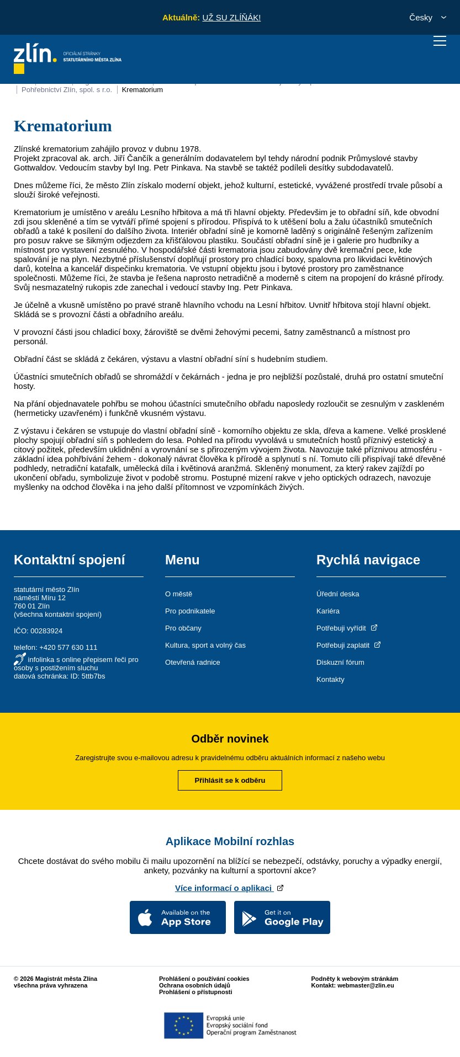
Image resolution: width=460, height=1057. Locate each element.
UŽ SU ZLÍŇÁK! (231, 17)
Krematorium (142, 90)
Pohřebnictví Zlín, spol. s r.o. (67, 90)
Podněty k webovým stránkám (355, 978)
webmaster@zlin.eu (365, 985)
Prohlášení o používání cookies (204, 978)
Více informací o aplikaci (230, 888)
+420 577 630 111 (68, 647)
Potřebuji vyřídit (347, 628)
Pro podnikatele (190, 611)
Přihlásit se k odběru (230, 780)
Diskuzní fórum (340, 662)
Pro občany (183, 628)
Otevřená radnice (192, 662)
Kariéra (328, 611)
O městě (178, 594)
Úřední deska (337, 594)
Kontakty (330, 679)
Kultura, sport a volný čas (205, 645)
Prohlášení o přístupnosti (195, 992)
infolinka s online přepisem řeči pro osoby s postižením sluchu (76, 663)
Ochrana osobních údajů (194, 985)
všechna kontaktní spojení (57, 614)
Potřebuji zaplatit (349, 645)
